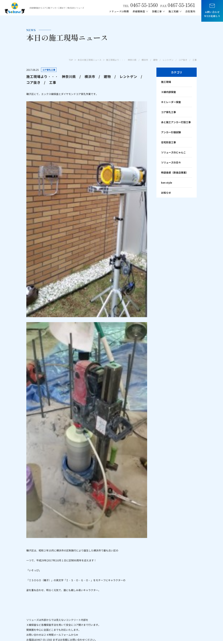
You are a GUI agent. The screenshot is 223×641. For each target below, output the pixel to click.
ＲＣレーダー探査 (171, 102)
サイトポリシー (190, 633)
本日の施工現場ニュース (89, 59)
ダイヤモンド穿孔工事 (149, 604)
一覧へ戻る (87, 272)
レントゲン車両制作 (148, 610)
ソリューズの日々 (171, 162)
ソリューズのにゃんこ (173, 152)
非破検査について (107, 601)
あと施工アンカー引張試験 (152, 599)
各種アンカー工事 (147, 594)
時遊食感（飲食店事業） (174, 172)
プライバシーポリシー (169, 633)
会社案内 (190, 11)
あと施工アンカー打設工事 (176, 122)
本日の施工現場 (188, 594)
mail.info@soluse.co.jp (39, 599)
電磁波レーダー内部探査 (111, 611)
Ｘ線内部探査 (168, 92)
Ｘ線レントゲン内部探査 (111, 606)
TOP (71, 59)
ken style (166, 182)
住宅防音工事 (168, 142)
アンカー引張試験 (171, 132)
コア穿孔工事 (168, 112)
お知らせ (166, 192)
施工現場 (166, 82)
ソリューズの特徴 (119, 11)
